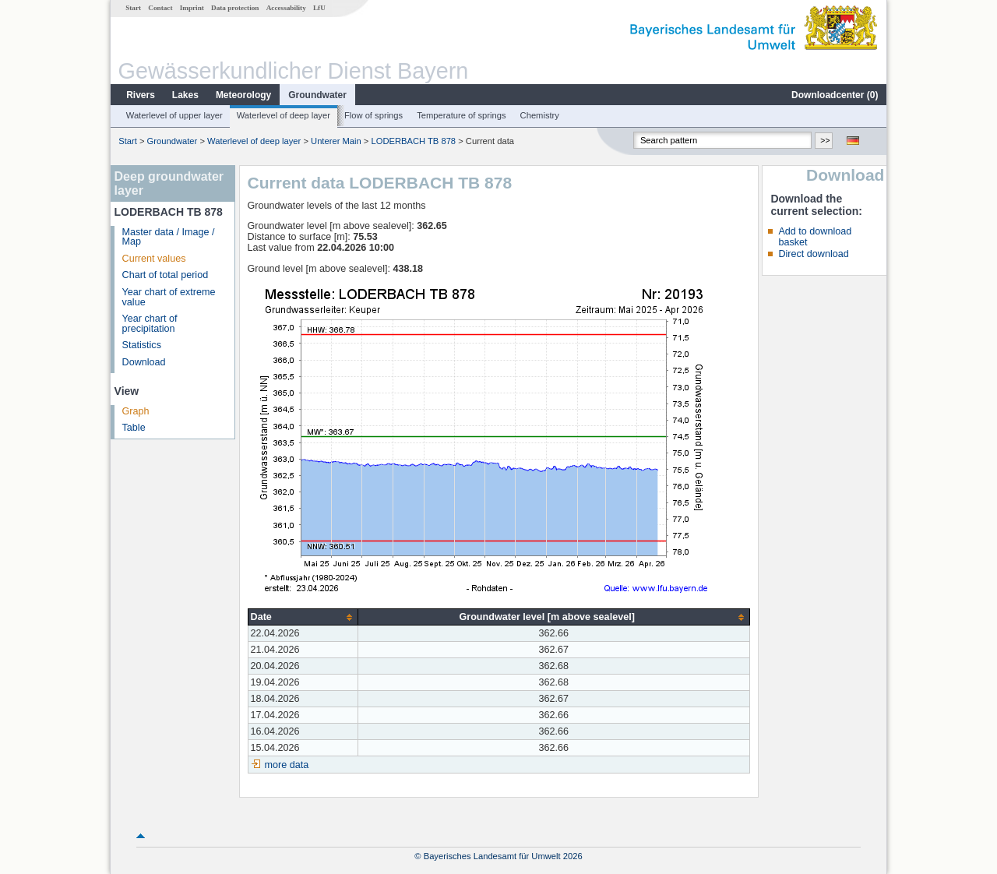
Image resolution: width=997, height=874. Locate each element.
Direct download (813, 253)
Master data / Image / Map (168, 237)
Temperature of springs (461, 115)
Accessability (286, 8)
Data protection (235, 8)
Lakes (185, 95)
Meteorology (243, 95)
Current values (154, 258)
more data (287, 764)
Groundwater (317, 95)
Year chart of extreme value (169, 297)
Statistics (141, 345)
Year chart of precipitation (150, 323)
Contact (160, 8)
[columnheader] (303, 617)
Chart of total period (165, 275)
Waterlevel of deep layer (283, 115)
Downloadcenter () (834, 95)
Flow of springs (373, 115)
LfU (319, 8)
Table (134, 427)
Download (144, 362)
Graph (136, 411)
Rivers (140, 95)
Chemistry (539, 115)
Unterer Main (336, 141)
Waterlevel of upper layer (174, 115)
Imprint (192, 8)
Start (133, 8)
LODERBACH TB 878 (413, 141)
